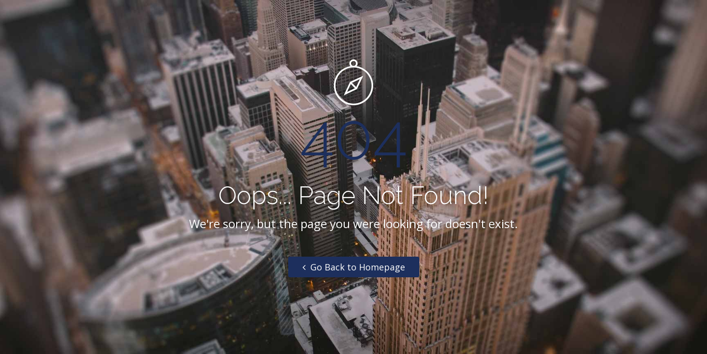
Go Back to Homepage (353, 267)
